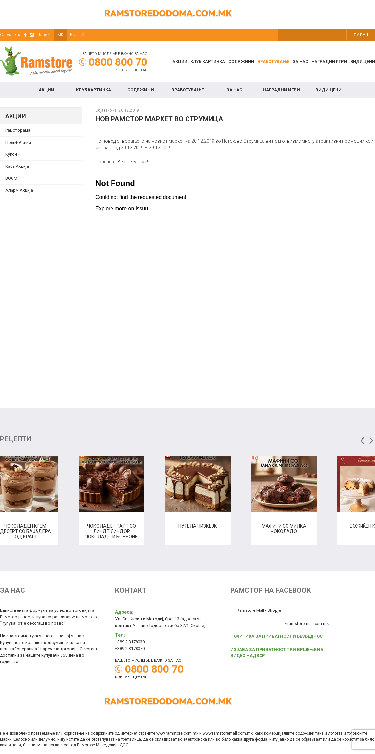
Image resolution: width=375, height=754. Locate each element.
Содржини (241, 61)
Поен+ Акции (18, 142)
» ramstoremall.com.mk (307, 623)
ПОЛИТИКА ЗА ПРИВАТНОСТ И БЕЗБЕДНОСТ (277, 636)
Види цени (362, 61)
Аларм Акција (19, 190)
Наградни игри (329, 61)
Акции (179, 61)
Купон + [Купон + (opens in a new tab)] (12, 154)
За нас (300, 61)
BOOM (11, 178)
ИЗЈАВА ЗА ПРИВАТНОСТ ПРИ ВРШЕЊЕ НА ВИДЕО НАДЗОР (276, 652)
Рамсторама (17, 130)
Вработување (273, 61)
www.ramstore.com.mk (177, 733)
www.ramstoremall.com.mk (228, 733)
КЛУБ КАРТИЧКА (207, 61)
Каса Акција (17, 166)
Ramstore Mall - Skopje (259, 610)
